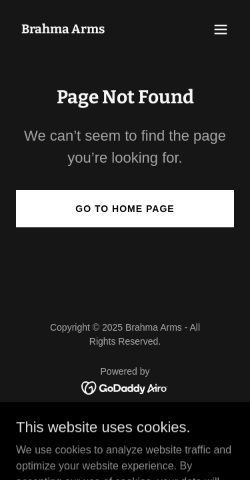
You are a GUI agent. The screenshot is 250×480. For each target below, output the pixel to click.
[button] (220, 29)
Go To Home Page (124, 208)
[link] (63, 29)
